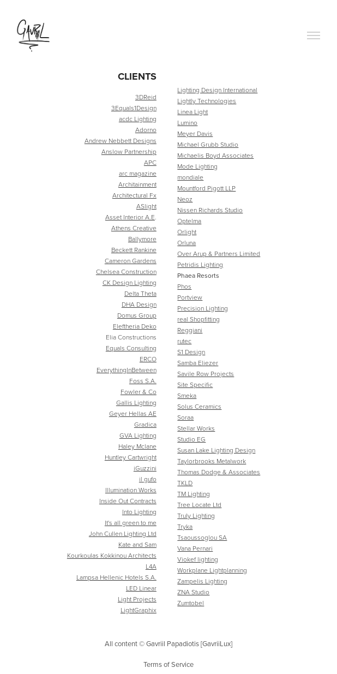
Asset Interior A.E (130, 217)
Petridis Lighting (200, 264)
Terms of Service (168, 664)
